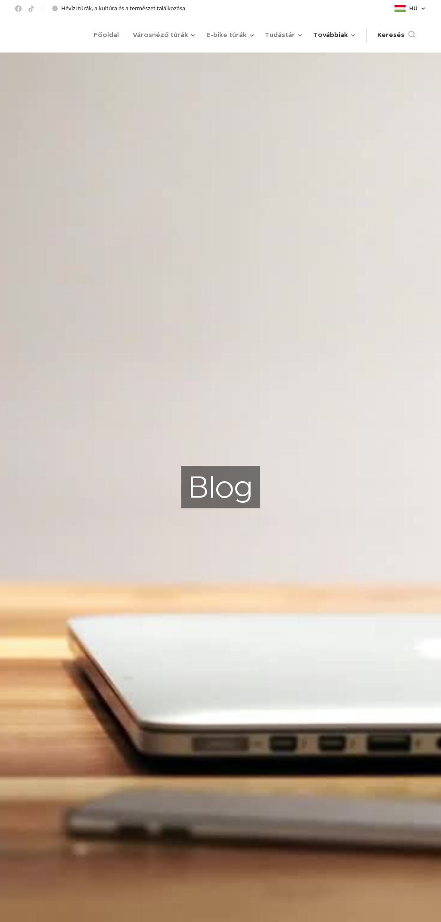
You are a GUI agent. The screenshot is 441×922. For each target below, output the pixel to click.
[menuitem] (108, 35)
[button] (396, 35)
